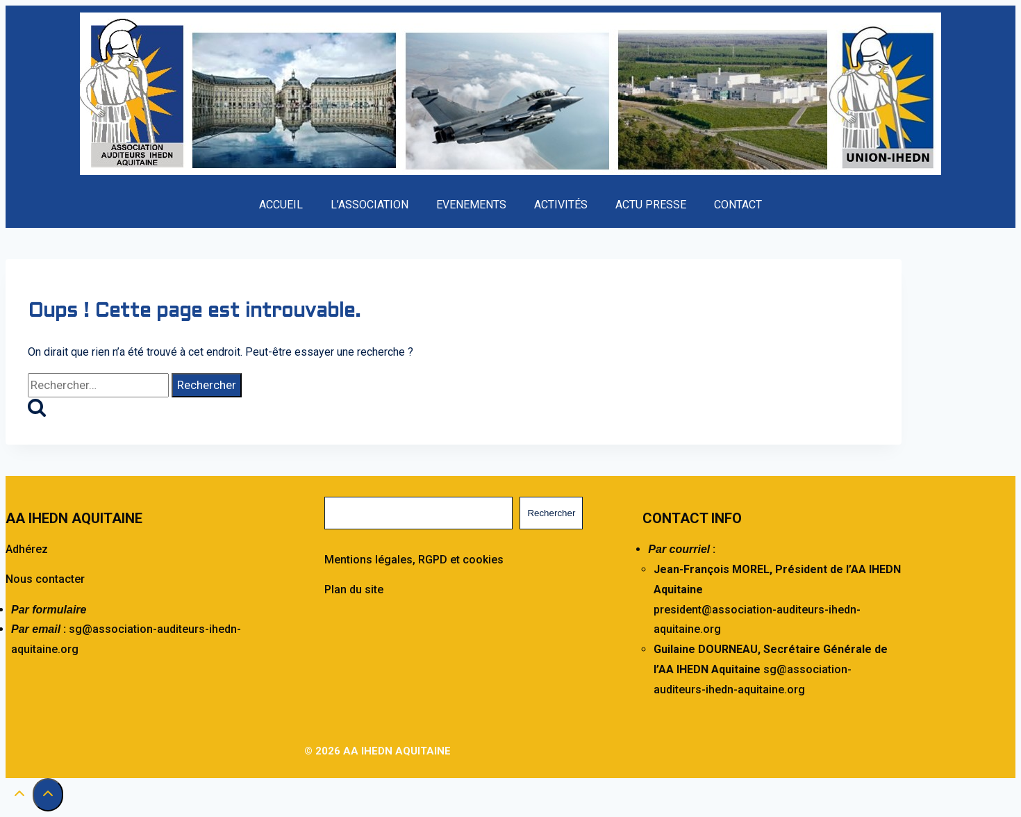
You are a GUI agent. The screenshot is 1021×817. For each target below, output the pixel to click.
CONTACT (738, 204)
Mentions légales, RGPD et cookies (414, 559)
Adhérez (27, 549)
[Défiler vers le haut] (19, 797)
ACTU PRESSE (650, 204)
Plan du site (353, 589)
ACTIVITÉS (561, 204)
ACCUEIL (281, 204)
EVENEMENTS (471, 204)
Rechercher (551, 513)
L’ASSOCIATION (369, 204)
